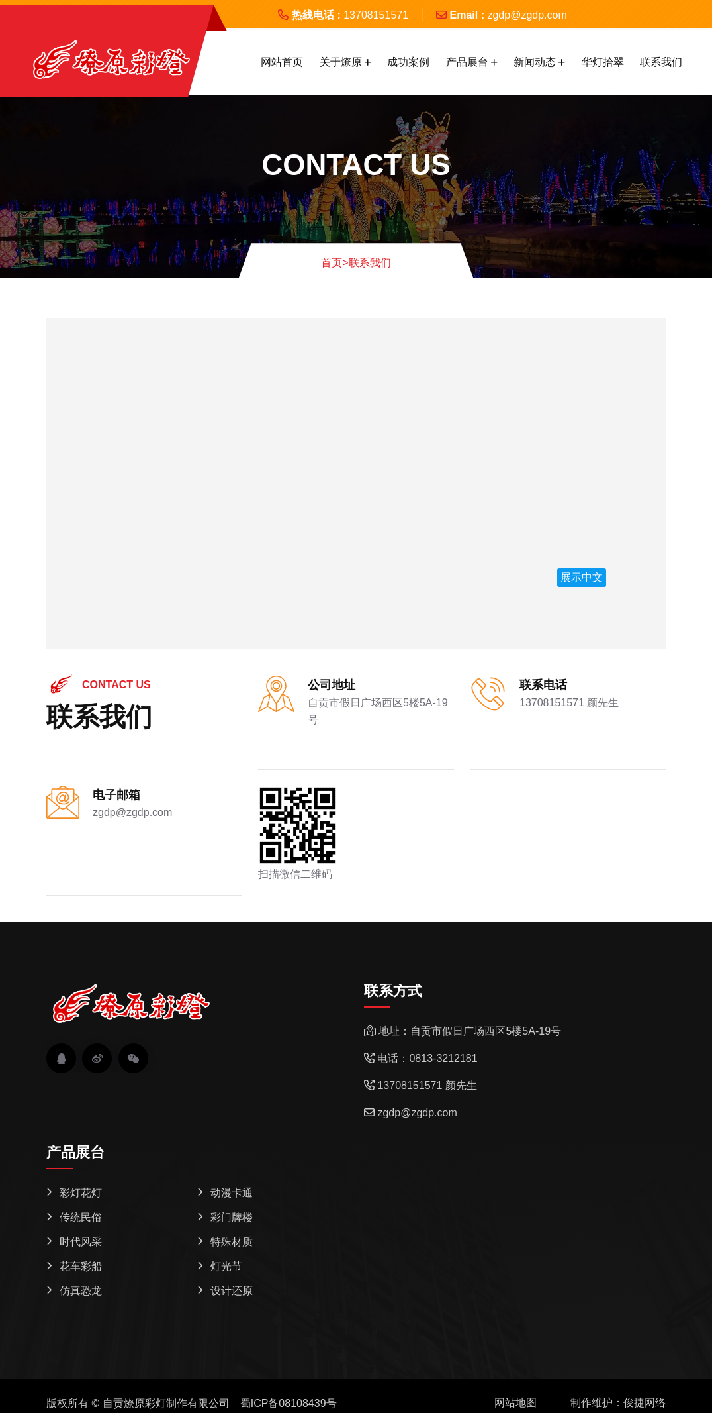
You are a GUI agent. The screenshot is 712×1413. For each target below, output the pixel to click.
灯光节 (226, 1266)
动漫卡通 (231, 1192)
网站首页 (282, 62)
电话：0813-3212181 (427, 1058)
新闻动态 (534, 62)
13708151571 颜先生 (569, 702)
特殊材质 (231, 1241)
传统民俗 (81, 1217)
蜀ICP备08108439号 (288, 1403)
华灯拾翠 (603, 62)
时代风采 (81, 1241)
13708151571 (375, 15)
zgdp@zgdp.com (526, 15)
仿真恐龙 (81, 1290)
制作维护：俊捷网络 (618, 1402)
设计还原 (231, 1290)
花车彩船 (81, 1266)
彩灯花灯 (81, 1192)
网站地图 (515, 1402)
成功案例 (408, 62)
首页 (334, 262)
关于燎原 (341, 62)
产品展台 (467, 62)
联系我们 (661, 62)
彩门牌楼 (231, 1217)
